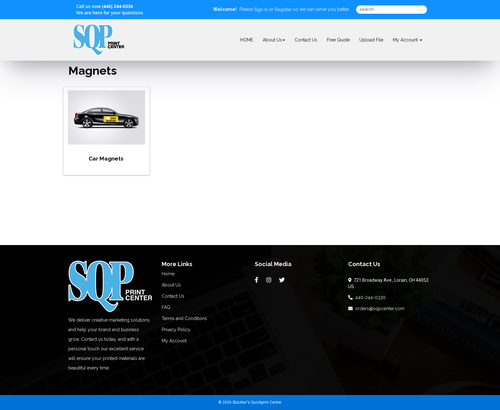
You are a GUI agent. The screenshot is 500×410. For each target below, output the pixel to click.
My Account (174, 340)
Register (283, 9)
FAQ (166, 307)
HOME (246, 39)
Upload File (371, 39)
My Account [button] (407, 39)
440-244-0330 (367, 297)
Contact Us (306, 39)
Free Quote (338, 39)
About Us (274, 39)
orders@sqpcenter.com (376, 308)
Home (168, 273)
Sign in (261, 9)
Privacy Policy (176, 329)
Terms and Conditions (184, 318)
